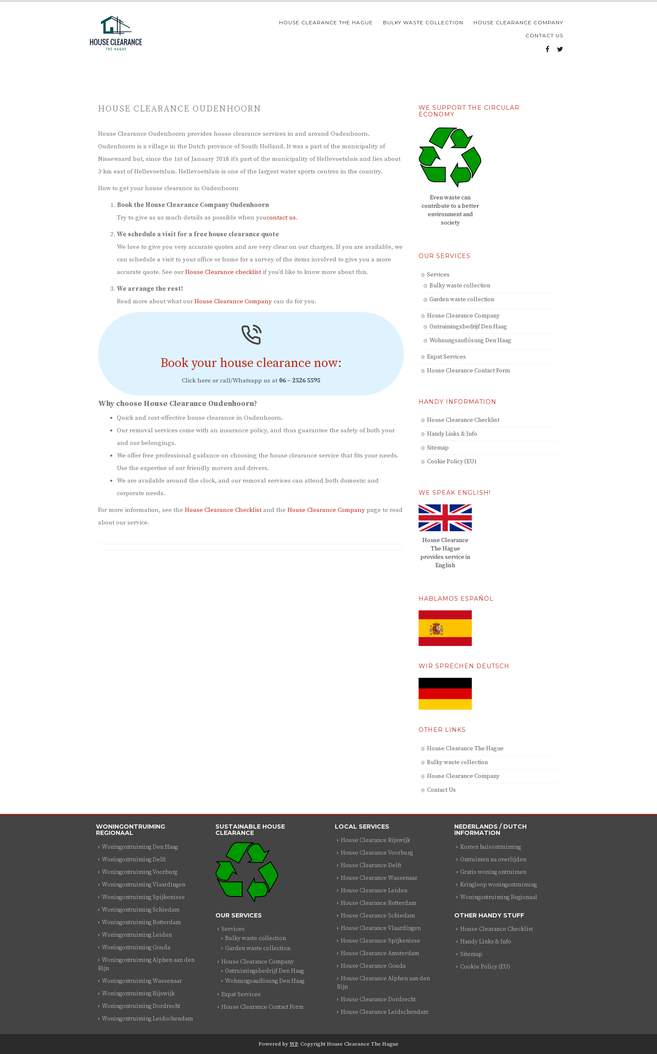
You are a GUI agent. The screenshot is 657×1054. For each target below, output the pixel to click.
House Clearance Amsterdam (380, 953)
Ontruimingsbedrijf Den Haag (468, 327)
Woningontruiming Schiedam (140, 910)
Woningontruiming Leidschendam (147, 1019)
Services (438, 275)
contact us (281, 218)
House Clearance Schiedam (378, 916)
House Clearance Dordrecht (378, 999)
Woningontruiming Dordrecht (141, 1006)
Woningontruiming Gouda (136, 947)
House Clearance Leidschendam (384, 1012)
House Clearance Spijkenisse (380, 941)
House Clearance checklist (223, 272)
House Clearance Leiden (374, 890)
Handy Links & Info (452, 434)
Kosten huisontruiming (490, 847)
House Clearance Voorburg (377, 853)
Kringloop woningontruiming (498, 885)
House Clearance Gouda (373, 966)
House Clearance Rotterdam (378, 903)
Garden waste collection (461, 299)
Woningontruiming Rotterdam (141, 922)
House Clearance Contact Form (468, 371)
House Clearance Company (518, 22)
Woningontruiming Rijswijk (138, 993)
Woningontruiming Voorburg (139, 872)
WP (294, 1044)
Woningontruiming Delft (134, 859)
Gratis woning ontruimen (493, 872)
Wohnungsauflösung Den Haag (470, 340)
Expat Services (446, 357)
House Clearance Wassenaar (379, 878)
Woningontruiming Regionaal (498, 897)
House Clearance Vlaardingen (381, 928)
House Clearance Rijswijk (375, 840)
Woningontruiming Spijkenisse (143, 897)
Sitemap (438, 448)
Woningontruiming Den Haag (140, 847)
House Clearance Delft (371, 865)
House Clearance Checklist (223, 510)
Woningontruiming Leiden (137, 935)
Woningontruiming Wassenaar (142, 981)
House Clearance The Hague (326, 22)
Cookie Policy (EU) (451, 461)
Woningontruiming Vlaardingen (143, 885)
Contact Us (544, 35)
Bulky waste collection (423, 22)
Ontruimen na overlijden (493, 859)
